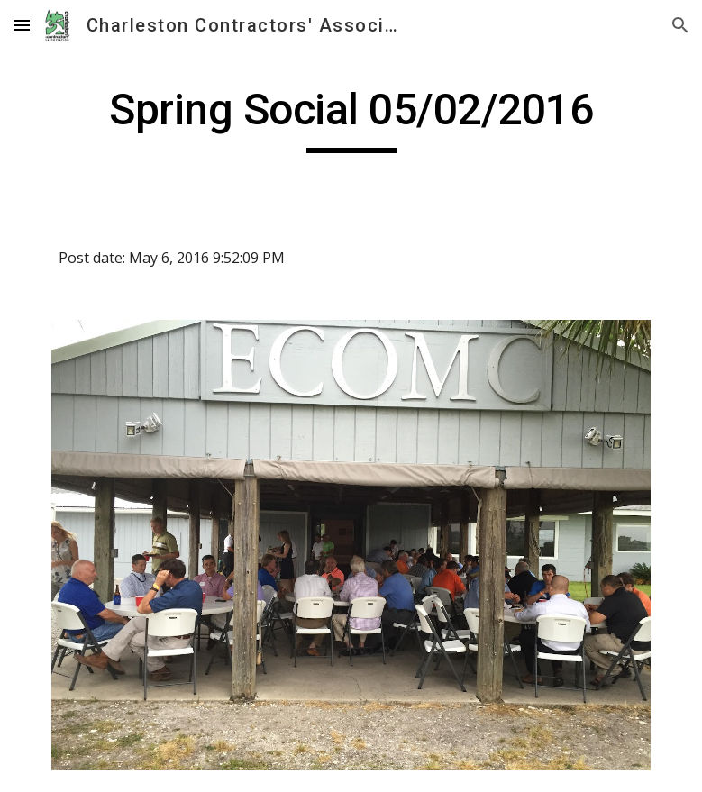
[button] (21, 25)
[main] (351, 118)
